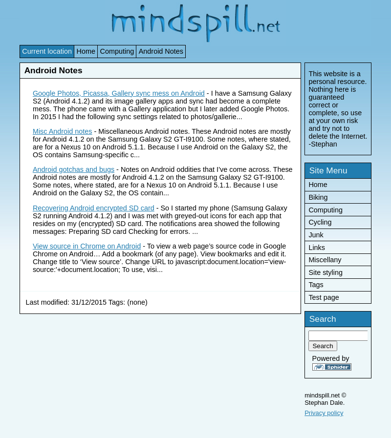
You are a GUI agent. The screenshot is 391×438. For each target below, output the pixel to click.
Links (316, 247)
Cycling (319, 222)
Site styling (325, 272)
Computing (117, 51)
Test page (323, 297)
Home (86, 51)
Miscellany (324, 260)
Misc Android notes (62, 131)
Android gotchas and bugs (73, 169)
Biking (317, 197)
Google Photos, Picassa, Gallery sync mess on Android (119, 93)
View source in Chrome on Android (87, 246)
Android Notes (161, 51)
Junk (315, 235)
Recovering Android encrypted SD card (93, 208)
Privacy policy (323, 413)
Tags (315, 285)
